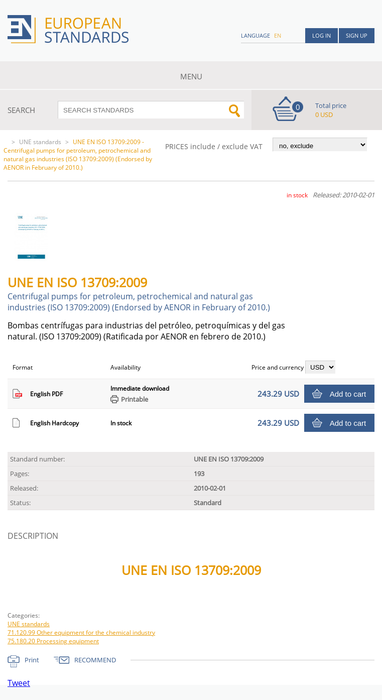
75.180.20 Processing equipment (53, 641)
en (277, 35)
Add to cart (348, 394)
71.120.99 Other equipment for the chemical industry (81, 632)
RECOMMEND (95, 659)
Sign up (356, 35)
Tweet (19, 682)
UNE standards (40, 142)
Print (32, 659)
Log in (321, 35)
